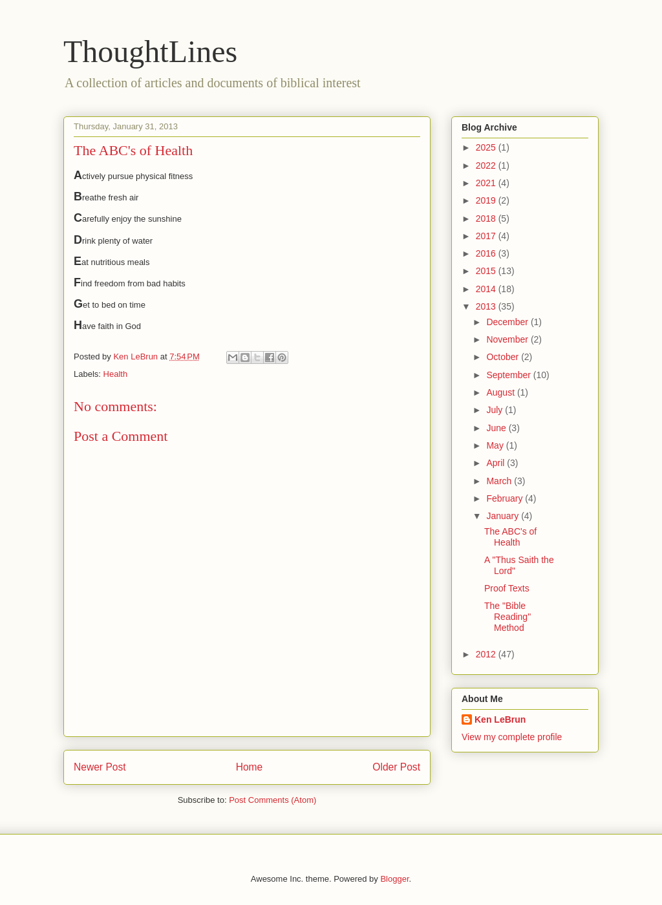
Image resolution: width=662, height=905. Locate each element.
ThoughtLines (150, 51)
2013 (487, 306)
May (496, 445)
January (503, 516)
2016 (487, 253)
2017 (487, 236)
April (496, 463)
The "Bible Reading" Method (507, 617)
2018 (487, 218)
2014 (487, 289)
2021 (487, 183)
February (505, 498)
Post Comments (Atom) (272, 800)
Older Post (396, 766)
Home (249, 766)
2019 (487, 200)
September (509, 375)
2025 (487, 147)
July (495, 410)
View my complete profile (512, 737)
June (497, 428)
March (500, 481)
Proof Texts (506, 588)
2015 (487, 271)
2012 (487, 654)
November (508, 339)
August (501, 392)
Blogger (394, 879)
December (508, 322)
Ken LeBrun (500, 719)
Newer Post (100, 766)
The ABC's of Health (510, 537)
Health (115, 374)
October (503, 357)
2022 (487, 165)
